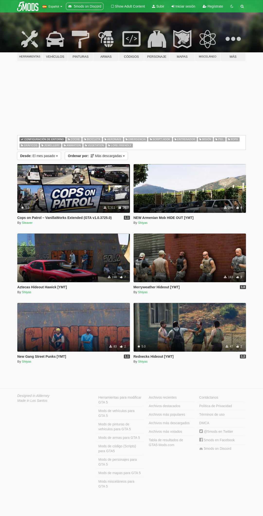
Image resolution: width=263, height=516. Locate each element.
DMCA (204, 423)
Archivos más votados (165, 431)
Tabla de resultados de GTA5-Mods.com (166, 442)
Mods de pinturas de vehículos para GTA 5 (114, 426)
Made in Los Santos (32, 401)
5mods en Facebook (217, 440)
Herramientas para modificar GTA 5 (119, 399)
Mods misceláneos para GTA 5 (116, 483)
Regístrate (213, 6)
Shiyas (142, 223)
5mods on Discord (215, 449)
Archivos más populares (167, 414)
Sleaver (27, 223)
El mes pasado (39, 156)
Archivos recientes (163, 397)
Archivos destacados (164, 406)
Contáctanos (208, 397)
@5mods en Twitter (216, 431)
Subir (158, 6)
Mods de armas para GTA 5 (119, 438)
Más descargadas (96, 156)
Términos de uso (212, 414)
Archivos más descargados (169, 423)
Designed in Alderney (33, 396)
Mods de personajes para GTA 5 (117, 462)
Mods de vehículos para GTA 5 (116, 413)
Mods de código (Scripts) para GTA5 (117, 448)
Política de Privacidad (215, 406)
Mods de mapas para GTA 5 (119, 473)
